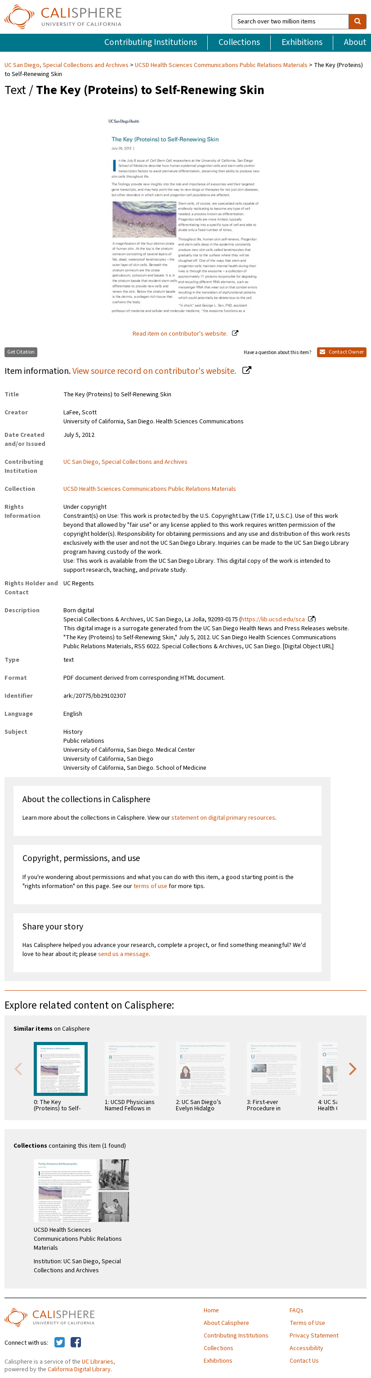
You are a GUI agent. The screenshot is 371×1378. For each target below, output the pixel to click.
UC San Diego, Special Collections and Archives (67, 65)
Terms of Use (307, 1323)
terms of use (150, 886)
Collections (239, 42)
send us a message (123, 954)
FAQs (297, 1310)
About (355, 42)
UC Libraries (97, 1361)
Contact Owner (342, 352)
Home (211, 1310)
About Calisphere (226, 1323)
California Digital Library (79, 1369)
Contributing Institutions (150, 42)
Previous (17, 1068)
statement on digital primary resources (223, 817)
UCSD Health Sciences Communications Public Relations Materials (221, 65)
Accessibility (306, 1348)
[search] (358, 21)
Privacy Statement (314, 1336)
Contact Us (304, 1361)
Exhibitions (302, 42)
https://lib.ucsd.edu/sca (273, 619)
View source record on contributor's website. (155, 371)
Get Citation (21, 352)
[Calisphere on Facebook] (76, 1342)
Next (353, 1068)
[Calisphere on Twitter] (59, 1342)
